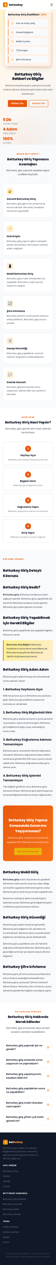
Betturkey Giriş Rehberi (14, 1199)
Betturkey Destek (12, 1214)
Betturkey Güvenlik (12, 1204)
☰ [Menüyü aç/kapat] (51, 4)
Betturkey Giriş (10, 1171)
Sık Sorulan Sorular (28, 852)
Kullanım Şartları (11, 1232)
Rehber (6, 1176)
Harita (6, 1242)
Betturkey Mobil (11, 1209)
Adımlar (7, 1181)
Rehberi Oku (17, 103)
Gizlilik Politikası (10, 1227)
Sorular (6, 1186)
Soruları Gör (38, 103)
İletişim (6, 1237)
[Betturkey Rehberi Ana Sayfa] (13, 4)
